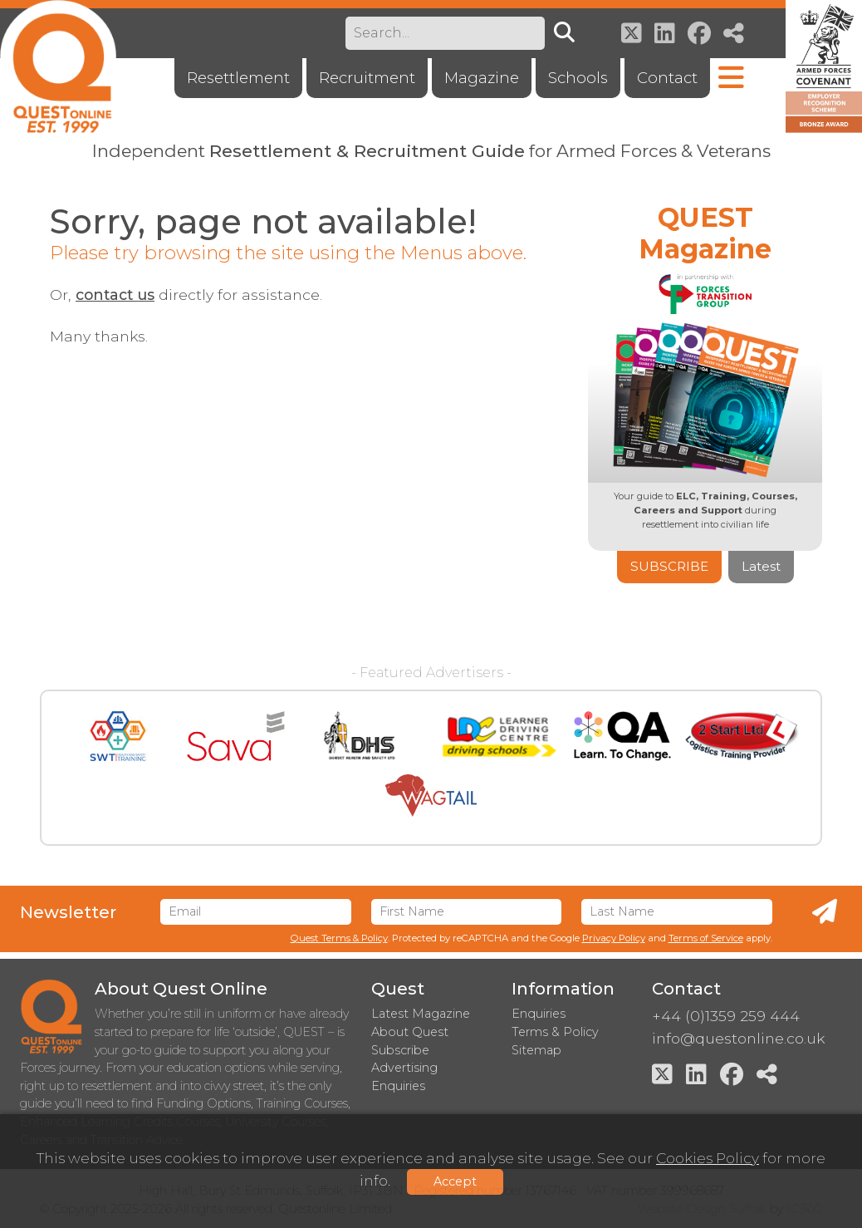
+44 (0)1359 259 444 (726, 1015)
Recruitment (367, 77)
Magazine (481, 77)
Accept (455, 1181)
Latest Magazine (420, 1013)
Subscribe (669, 566)
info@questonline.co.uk (738, 1038)
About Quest (409, 1031)
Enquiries (539, 1013)
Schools (578, 77)
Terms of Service (706, 938)
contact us (115, 294)
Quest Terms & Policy (339, 938)
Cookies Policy (707, 1158)
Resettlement (238, 77)
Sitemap (536, 1050)
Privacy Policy (613, 938)
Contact (667, 77)
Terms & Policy (555, 1031)
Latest (761, 566)
